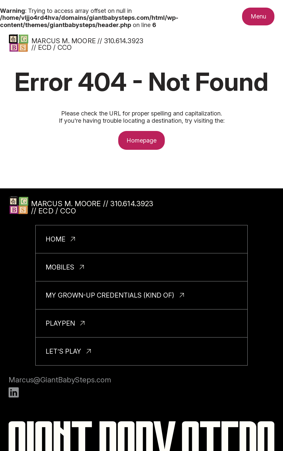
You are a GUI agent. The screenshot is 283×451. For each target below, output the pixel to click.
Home (55, 239)
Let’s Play (63, 351)
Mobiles (60, 267)
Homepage (141, 140)
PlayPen (60, 323)
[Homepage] (18, 43)
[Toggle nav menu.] (258, 16)
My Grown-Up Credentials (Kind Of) (110, 295)
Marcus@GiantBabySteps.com (60, 379)
